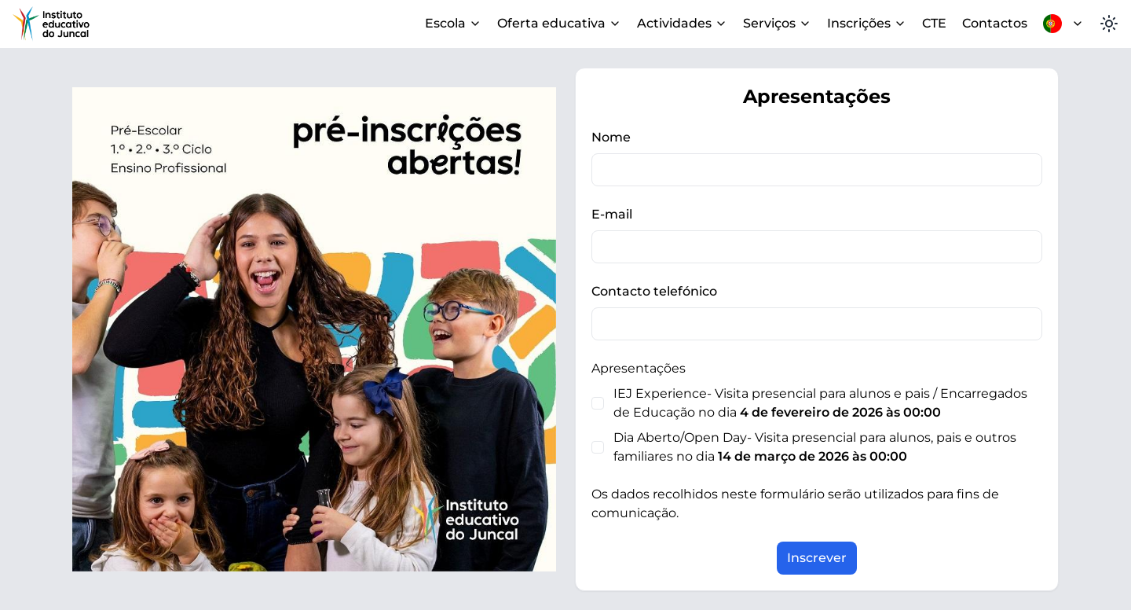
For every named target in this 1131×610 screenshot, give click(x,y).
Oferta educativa (559, 23)
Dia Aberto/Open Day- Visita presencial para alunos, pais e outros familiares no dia (814, 447)
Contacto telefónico (654, 291)
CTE (934, 23)
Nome (611, 137)
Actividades (682, 23)
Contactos (994, 23)
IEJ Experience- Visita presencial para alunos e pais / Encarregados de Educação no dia (820, 403)
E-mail (611, 214)
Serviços (777, 23)
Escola (453, 23)
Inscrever (817, 557)
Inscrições (866, 23)
